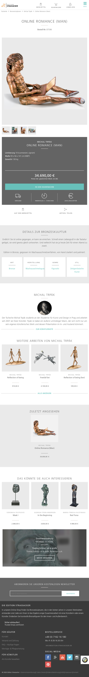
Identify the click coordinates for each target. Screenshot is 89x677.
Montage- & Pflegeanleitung (13, 648)
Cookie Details (41, 672)
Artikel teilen (65, 211)
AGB (62, 672)
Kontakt (5, 636)
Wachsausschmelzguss (35, 268)
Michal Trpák (28, 11)
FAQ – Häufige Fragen (10, 644)
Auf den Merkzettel (23, 211)
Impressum (68, 672)
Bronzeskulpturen (15, 11)
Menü (85, 4)
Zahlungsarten (70, 197)
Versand (18, 197)
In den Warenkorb (44, 187)
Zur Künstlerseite (44, 329)
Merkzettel (41, 5)
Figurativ (55, 268)
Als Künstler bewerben (11, 659)
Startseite (4, 11)
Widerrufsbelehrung (53, 672)
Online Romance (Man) (42, 11)
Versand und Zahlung (10, 640)
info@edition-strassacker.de (59, 645)
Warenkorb (56, 5)
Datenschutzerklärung (28, 672)
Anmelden (70, 5)
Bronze (12, 268)
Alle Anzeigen (44, 393)
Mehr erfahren (44, 558)
